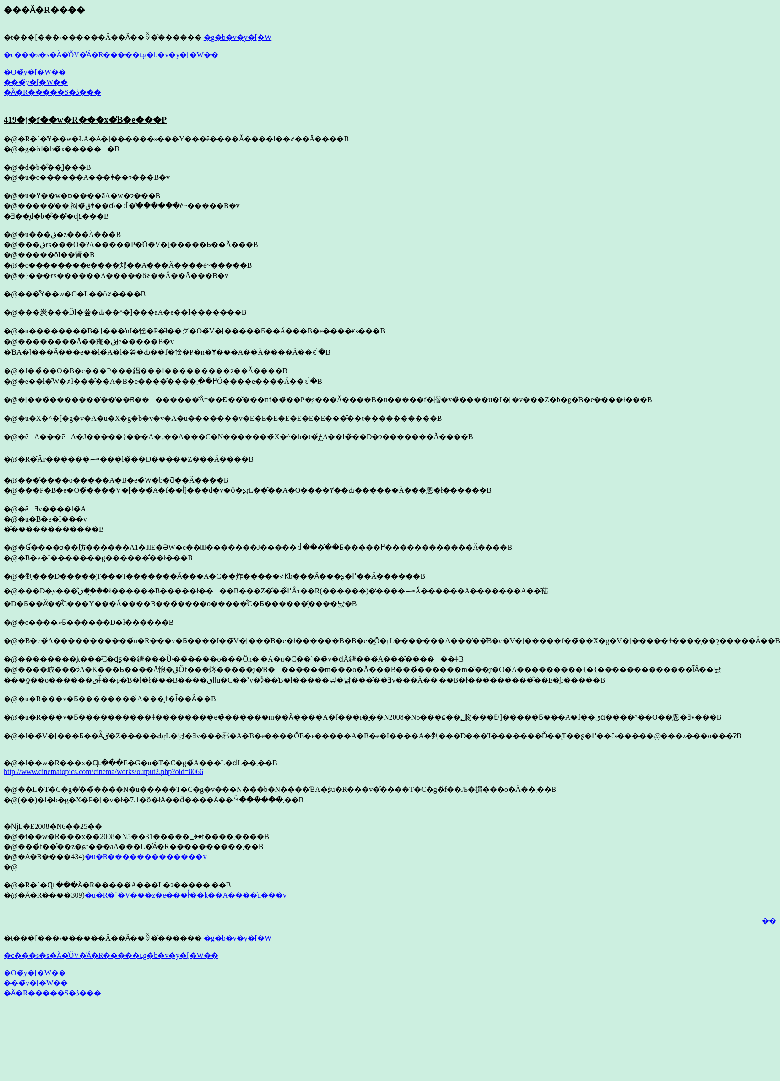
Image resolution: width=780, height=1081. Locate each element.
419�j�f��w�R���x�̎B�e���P (85, 119)
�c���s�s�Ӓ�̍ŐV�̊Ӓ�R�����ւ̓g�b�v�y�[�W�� (111, 55)
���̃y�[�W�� (36, 82)
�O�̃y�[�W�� (35, 72)
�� (769, 921)
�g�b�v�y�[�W (237, 37)
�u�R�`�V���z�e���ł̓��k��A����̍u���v (186, 895)
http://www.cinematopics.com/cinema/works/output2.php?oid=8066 (103, 771)
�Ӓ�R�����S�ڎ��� (52, 92)
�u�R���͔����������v (146, 856)
